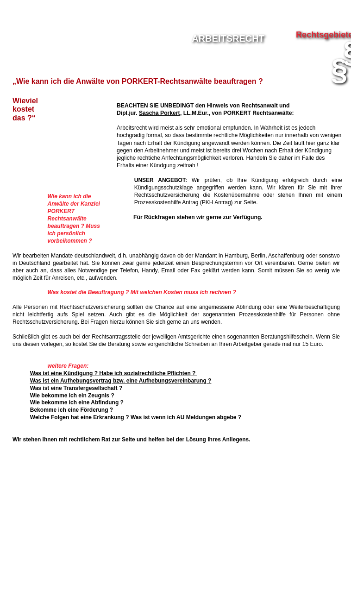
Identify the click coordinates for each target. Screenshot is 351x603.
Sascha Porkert (159, 113)
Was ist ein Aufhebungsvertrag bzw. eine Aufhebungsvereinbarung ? (121, 380)
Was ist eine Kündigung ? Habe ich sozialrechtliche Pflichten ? (113, 373)
